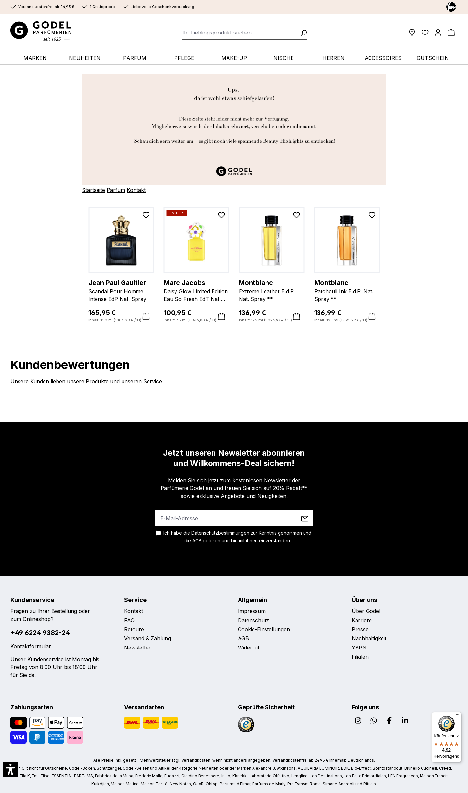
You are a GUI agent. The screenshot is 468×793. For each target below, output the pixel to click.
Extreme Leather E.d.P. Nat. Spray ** (272, 290)
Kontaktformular (30, 646)
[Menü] (458, 716)
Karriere (362, 620)
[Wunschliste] (425, 32)
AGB (197, 540)
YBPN (359, 647)
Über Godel (366, 611)
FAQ (129, 620)
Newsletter (137, 647)
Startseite (93, 190)
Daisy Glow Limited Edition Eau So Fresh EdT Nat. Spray (196, 290)
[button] (10, 769)
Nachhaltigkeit (369, 638)
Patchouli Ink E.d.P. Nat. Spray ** (347, 290)
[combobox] (239, 32)
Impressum (252, 611)
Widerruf (249, 647)
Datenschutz (253, 620)
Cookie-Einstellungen (264, 629)
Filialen (360, 656)
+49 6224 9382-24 (40, 632)
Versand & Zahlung (147, 638)
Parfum (116, 190)
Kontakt (136, 190)
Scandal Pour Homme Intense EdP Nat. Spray (121, 290)
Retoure (134, 629)
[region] (234, 265)
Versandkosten (195, 760)
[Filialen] (412, 32)
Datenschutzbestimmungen (220, 533)
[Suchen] (301, 32)
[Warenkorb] (451, 32)
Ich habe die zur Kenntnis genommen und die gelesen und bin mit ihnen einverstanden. (237, 536)
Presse (360, 629)
